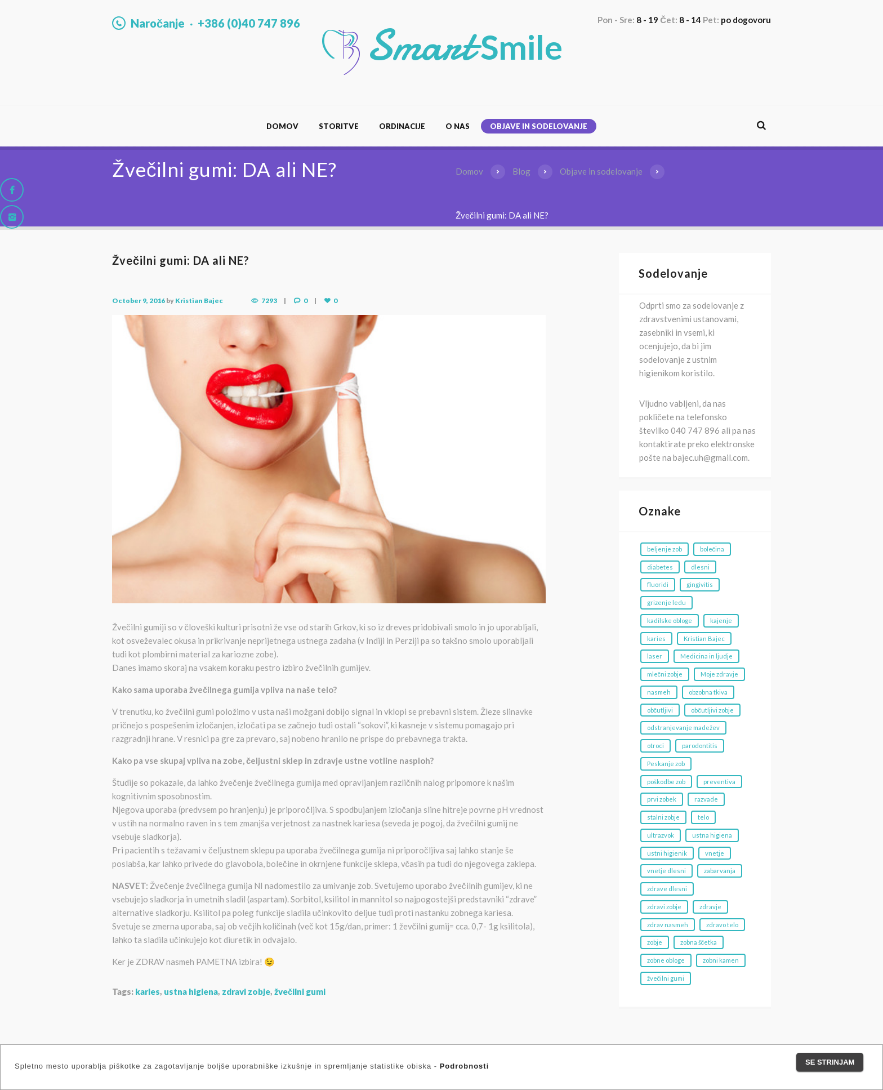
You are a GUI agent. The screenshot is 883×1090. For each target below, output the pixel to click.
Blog (521, 171)
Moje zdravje (719, 674)
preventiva (719, 781)
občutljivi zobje (712, 710)
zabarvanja (719, 870)
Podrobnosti (464, 1066)
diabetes (660, 567)
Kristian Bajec (199, 300)
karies (147, 991)
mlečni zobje (665, 674)
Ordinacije (402, 126)
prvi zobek (661, 799)
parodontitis (699, 745)
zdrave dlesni (667, 888)
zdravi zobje (246, 991)
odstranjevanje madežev (683, 727)
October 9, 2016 (138, 300)
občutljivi (660, 710)
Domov (282, 126)
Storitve (339, 126)
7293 (269, 300)
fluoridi (657, 584)
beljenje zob (664, 549)
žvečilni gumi (299, 991)
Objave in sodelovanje (538, 126)
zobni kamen (721, 960)
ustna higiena (191, 991)
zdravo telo (722, 924)
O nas (457, 126)
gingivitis (699, 584)
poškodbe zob (666, 781)
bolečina (712, 549)
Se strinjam (829, 1062)
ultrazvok (660, 835)
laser (654, 656)
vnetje (714, 853)
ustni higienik (667, 853)
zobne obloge (666, 960)
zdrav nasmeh (667, 924)
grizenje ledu (666, 602)
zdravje (710, 906)
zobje (654, 942)
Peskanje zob (666, 763)
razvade (706, 799)
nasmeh (659, 692)
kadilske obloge (669, 620)
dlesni (700, 567)
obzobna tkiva (708, 692)
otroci (655, 745)
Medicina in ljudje (706, 656)
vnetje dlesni (666, 870)
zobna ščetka (698, 942)
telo (703, 817)
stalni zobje (663, 817)
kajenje (721, 620)
